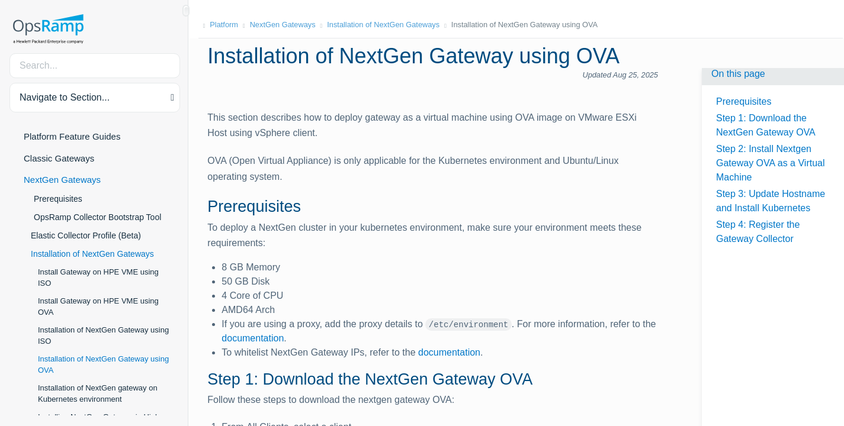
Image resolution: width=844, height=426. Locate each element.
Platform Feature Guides (72, 136)
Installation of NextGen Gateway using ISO (103, 335)
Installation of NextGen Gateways (92, 254)
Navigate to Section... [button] (65, 97)
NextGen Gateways (62, 180)
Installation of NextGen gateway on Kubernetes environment (98, 393)
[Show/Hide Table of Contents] (186, 11)
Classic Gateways (59, 158)
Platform (225, 24)
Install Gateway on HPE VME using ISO (98, 277)
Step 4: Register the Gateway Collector (758, 232)
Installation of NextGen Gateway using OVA (103, 364)
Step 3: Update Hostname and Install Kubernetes (770, 201)
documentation (254, 338)
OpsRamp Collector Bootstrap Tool (97, 217)
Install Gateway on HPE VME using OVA (98, 306)
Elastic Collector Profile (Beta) (86, 235)
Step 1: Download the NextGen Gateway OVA (766, 125)
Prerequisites (58, 199)
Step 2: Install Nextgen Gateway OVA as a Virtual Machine (770, 163)
